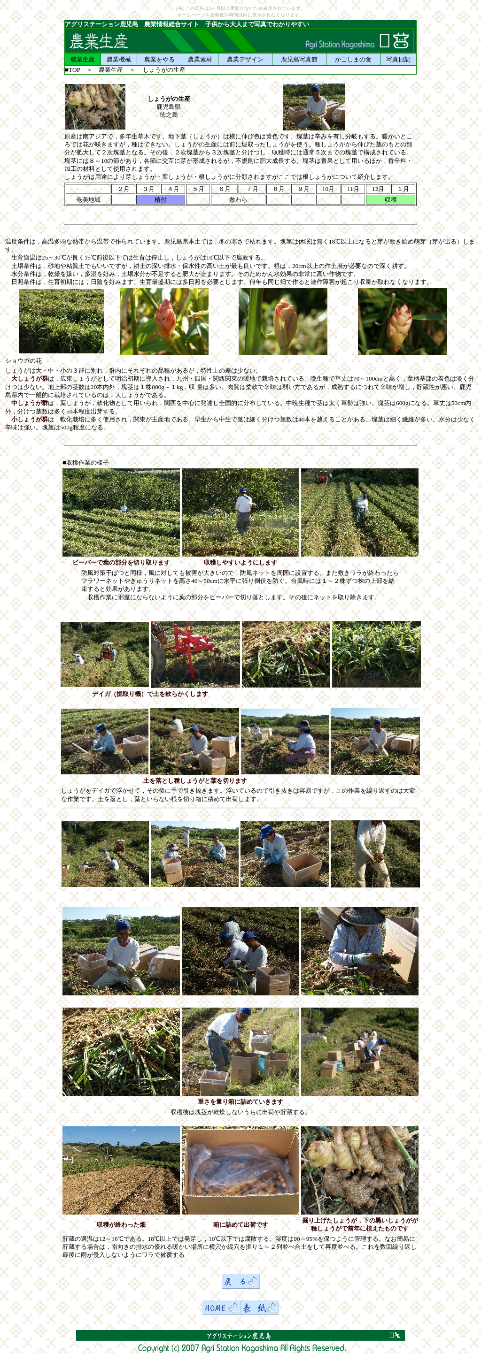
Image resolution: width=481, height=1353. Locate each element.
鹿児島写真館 (299, 59)
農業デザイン (245, 59)
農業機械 (119, 59)
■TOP (72, 69)
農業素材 (200, 59)
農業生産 (82, 59)
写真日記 (398, 59)
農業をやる (159, 59)
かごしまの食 (353, 59)
